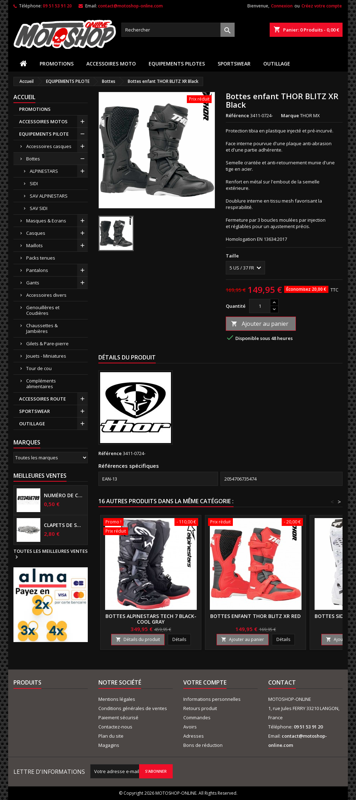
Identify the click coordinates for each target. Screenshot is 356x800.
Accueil (24, 97)
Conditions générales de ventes (132, 708)
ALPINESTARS (44, 171)
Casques (35, 233)
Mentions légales (116, 699)
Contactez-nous (115, 727)
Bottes (33, 158)
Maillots (34, 245)
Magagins (108, 745)
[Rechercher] (178, 30)
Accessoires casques (48, 146)
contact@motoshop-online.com (130, 6)
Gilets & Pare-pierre (47, 343)
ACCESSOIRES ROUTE (42, 399)
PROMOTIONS (57, 63)
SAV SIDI (38, 208)
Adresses (193, 736)
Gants (32, 282)
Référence (237, 115)
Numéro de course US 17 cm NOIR (64, 495)
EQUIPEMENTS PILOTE (44, 134)
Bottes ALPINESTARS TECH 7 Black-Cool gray (150, 619)
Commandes (197, 717)
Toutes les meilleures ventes (50, 554)
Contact (282, 682)
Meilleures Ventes (40, 476)
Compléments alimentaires (41, 384)
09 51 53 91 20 (57, 6)
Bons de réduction (203, 745)
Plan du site (111, 736)
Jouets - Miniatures (46, 356)
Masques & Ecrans (46, 220)
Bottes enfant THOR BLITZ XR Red (255, 616)
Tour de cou (39, 368)
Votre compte (204, 682)
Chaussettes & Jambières (42, 328)
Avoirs (190, 727)
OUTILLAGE (276, 63)
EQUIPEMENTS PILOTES (177, 63)
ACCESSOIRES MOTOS (43, 121)
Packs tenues (40, 258)
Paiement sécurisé (118, 717)
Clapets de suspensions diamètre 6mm (64, 525)
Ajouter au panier (259, 324)
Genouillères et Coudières (42, 310)
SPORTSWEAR (234, 63)
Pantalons (37, 270)
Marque (290, 115)
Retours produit (200, 708)
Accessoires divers (46, 295)
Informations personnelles (212, 699)
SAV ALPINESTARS (49, 196)
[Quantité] (259, 306)
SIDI (34, 183)
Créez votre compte (322, 6)
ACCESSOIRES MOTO (111, 63)
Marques (26, 442)
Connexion (282, 6)
